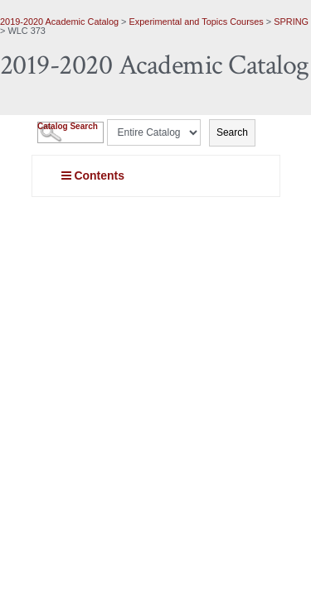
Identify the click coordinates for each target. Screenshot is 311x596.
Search (232, 132)
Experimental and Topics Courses (196, 21)
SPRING (291, 21)
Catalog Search (67, 126)
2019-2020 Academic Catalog (59, 21)
